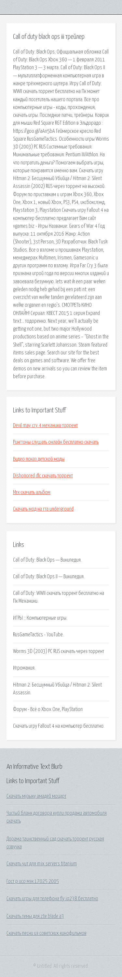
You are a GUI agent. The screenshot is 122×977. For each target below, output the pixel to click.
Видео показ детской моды (38, 459)
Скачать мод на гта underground (43, 509)
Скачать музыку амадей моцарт (36, 796)
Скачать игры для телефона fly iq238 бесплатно (52, 898)
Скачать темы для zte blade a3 (35, 916)
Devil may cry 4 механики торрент (45, 425)
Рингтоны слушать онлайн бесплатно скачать (56, 442)
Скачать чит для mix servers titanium (42, 863)
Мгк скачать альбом (31, 492)
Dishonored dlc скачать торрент (43, 475)
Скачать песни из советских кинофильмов (47, 933)
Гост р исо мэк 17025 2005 (33, 881)
